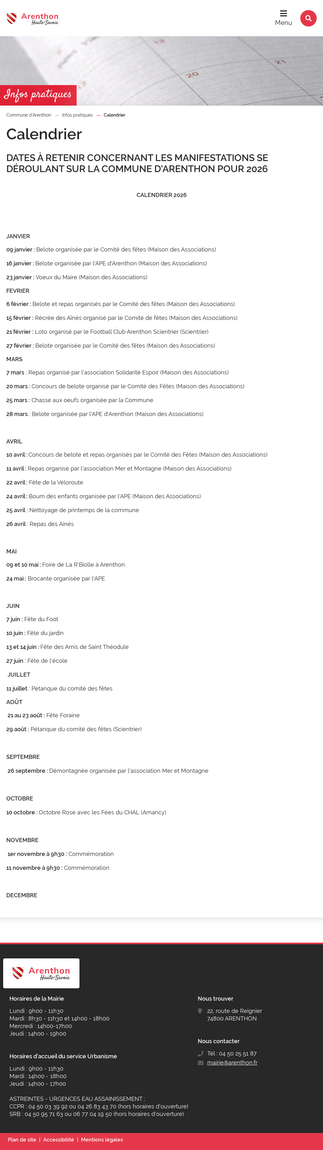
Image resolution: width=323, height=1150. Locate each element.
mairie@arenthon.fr (232, 1062)
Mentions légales (102, 1140)
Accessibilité (58, 1140)
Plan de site (22, 1140)
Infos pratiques (77, 115)
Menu (283, 22)
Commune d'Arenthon (28, 115)
